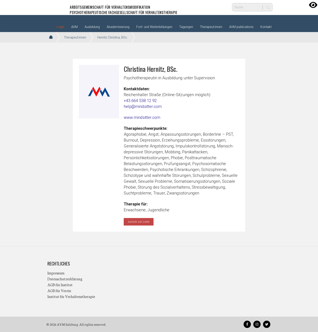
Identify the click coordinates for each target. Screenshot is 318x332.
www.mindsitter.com (142, 117)
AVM (55, 7)
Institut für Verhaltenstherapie (71, 296)
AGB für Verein (59, 290)
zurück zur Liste (138, 221)
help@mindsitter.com (143, 106)
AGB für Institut (60, 284)
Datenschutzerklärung (64, 278)
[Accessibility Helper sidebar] (313, 5)
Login (60, 27)
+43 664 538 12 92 (140, 100)
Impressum (55, 272)
